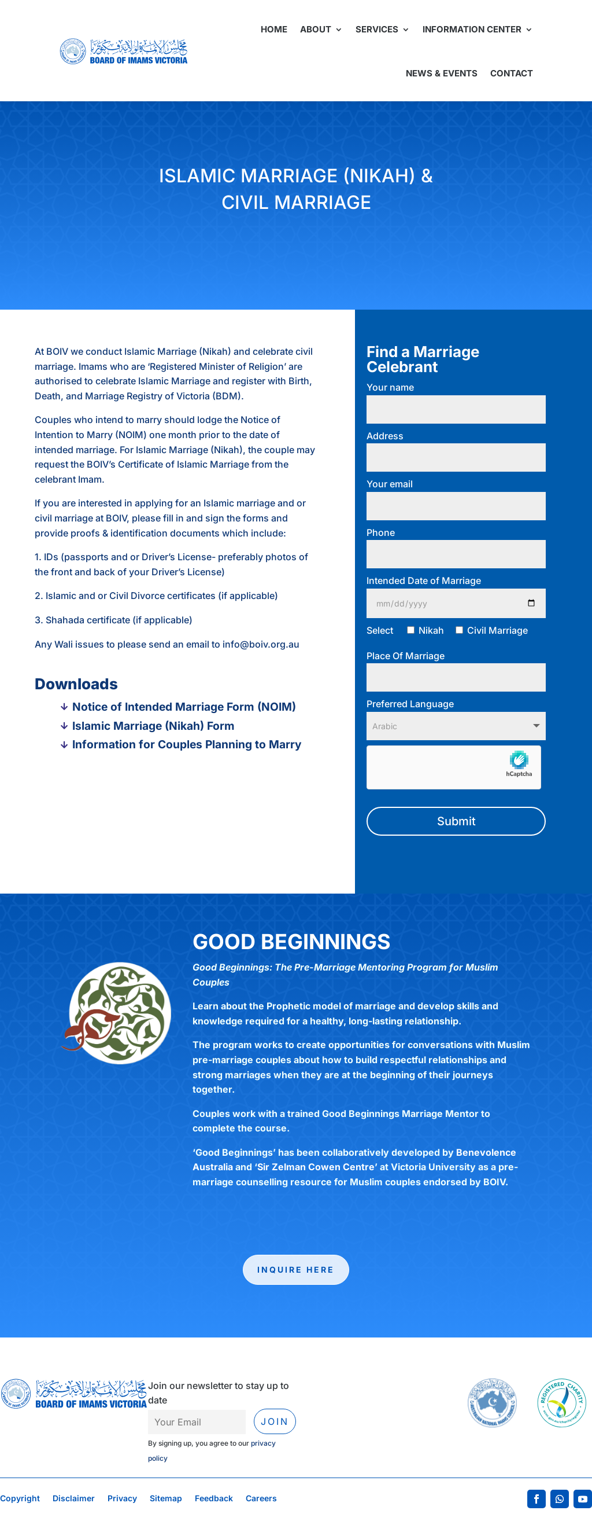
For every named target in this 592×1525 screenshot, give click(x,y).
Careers (261, 1498)
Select (447, 630)
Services (377, 29)
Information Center (472, 29)
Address (456, 447)
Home (274, 29)
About (315, 29)
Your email (456, 495)
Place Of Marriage (456, 667)
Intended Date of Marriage (456, 592)
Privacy (122, 1498)
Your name (456, 398)
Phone (456, 543)
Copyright (20, 1498)
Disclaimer (74, 1498)
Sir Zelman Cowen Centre (316, 1167)
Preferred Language (456, 715)
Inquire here (296, 1269)
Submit (456, 821)
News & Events (442, 73)
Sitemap (166, 1498)
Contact (511, 73)
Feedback (214, 1498)
